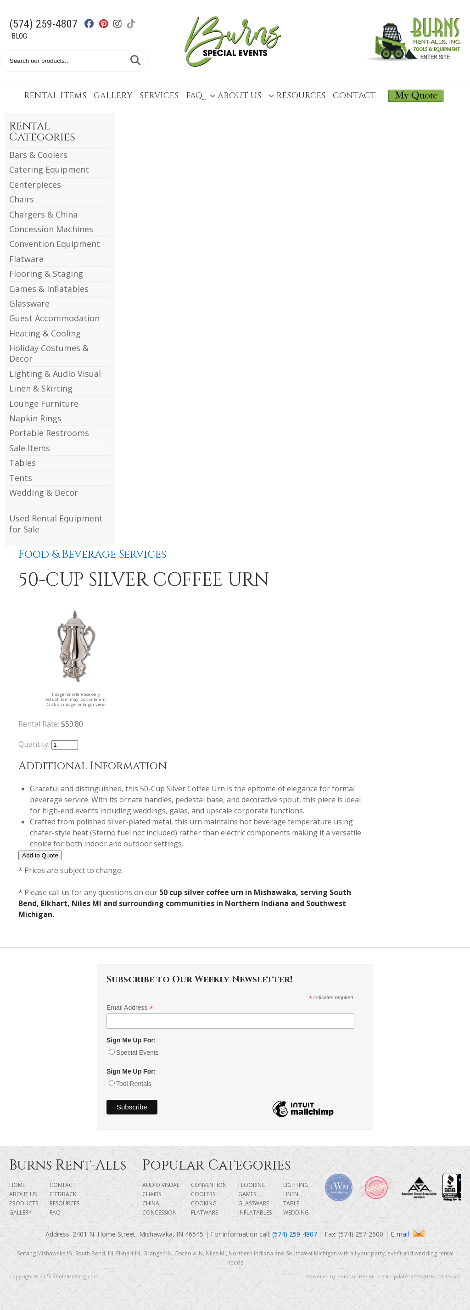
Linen (290, 1194)
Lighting (295, 1185)
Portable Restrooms (49, 432)
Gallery (113, 95)
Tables (22, 462)
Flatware (26, 258)
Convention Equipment (54, 243)
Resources (297, 95)
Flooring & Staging (46, 273)
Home (17, 1185)
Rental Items (55, 95)
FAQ (194, 95)
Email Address (129, 1007)
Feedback (63, 1194)
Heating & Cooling (45, 333)
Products (23, 1203)
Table (291, 1203)
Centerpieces (35, 184)
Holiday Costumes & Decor (49, 353)
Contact (354, 95)
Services (159, 95)
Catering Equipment (49, 169)
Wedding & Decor (43, 492)
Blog (19, 36)
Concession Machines (51, 229)
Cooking (204, 1203)
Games (247, 1194)
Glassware (29, 303)
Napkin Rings (35, 418)
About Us (235, 95)
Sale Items (29, 447)
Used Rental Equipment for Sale (56, 523)
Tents (20, 477)
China (150, 1203)
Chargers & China (43, 214)
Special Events (137, 1052)
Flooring (252, 1185)
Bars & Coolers (38, 154)
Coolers (203, 1194)
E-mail (408, 1234)
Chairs (21, 199)
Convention (209, 1185)
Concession (159, 1212)
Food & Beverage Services (92, 554)
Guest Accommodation (54, 318)
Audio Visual (160, 1185)
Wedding (296, 1212)
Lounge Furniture (43, 403)
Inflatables (255, 1212)
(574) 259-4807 (43, 23)
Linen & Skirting (41, 388)
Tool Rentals (133, 1083)
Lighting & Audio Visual (55, 373)
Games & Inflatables (49, 288)
